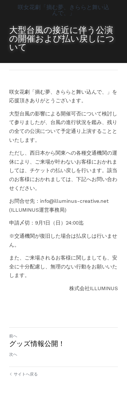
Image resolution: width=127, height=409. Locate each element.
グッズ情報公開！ (37, 344)
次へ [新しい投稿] (13, 354)
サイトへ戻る (23, 374)
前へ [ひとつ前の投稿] (13, 336)
